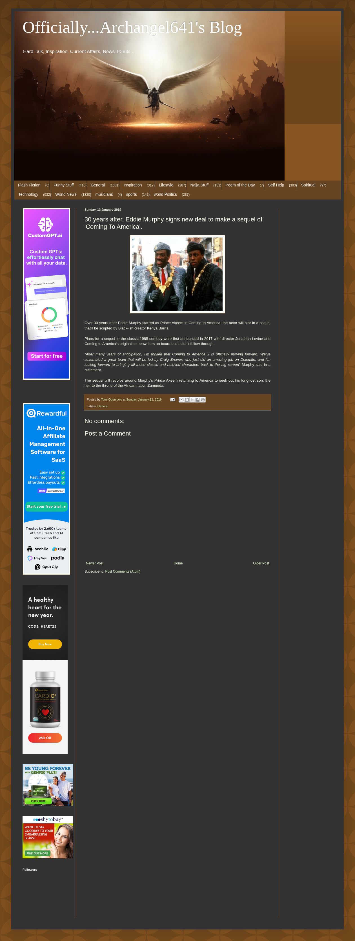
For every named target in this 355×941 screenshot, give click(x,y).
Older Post (261, 563)
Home (178, 563)
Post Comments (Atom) (122, 571)
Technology (28, 194)
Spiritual (308, 185)
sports (131, 194)
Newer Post (94, 563)
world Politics (165, 194)
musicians (104, 194)
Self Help (276, 185)
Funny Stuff (64, 185)
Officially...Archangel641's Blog (132, 27)
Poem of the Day (240, 185)
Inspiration (133, 185)
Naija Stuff (199, 185)
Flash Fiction (29, 185)
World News (65, 194)
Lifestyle (166, 185)
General (98, 185)
